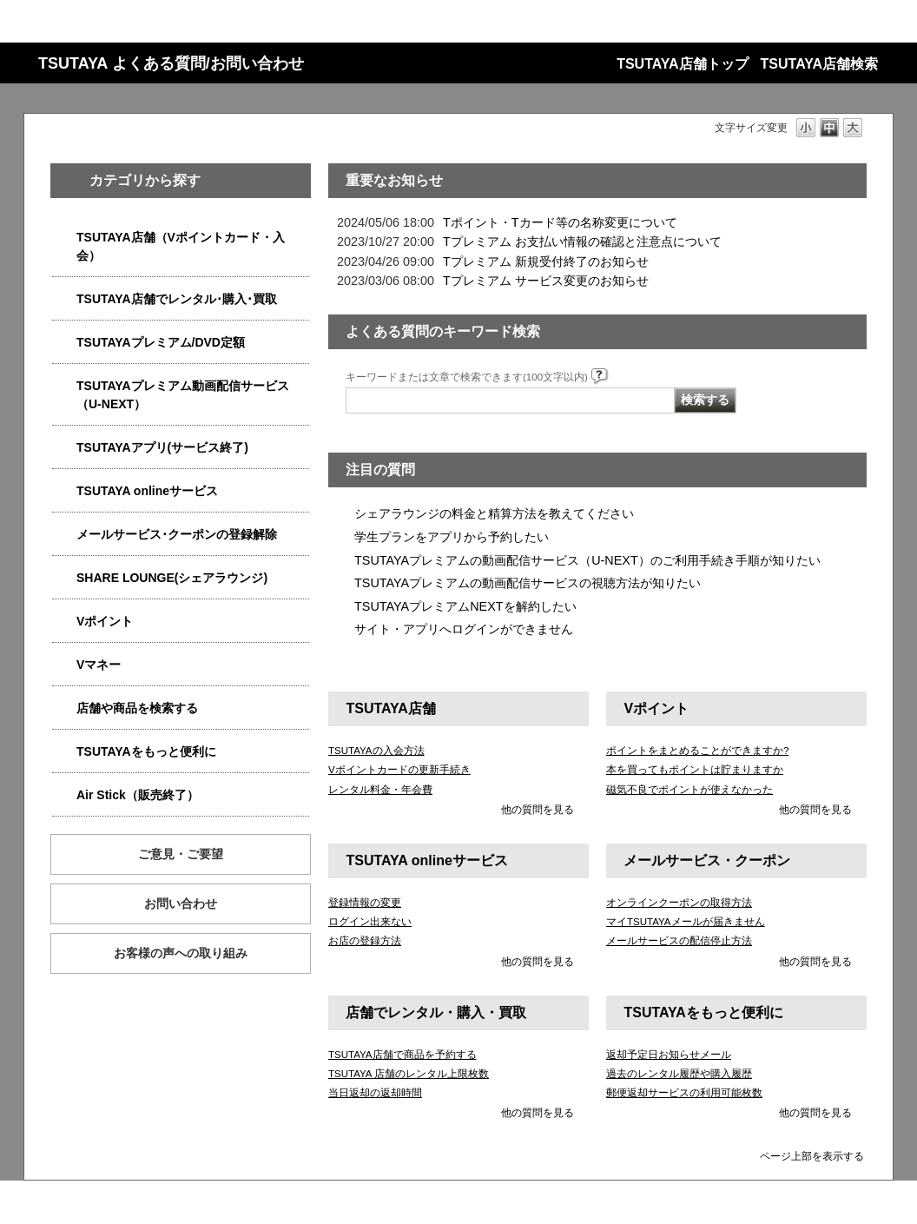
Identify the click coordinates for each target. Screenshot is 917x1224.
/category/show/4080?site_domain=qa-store (64, 535)
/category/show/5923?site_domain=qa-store (64, 386)
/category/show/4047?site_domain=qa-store (64, 237)
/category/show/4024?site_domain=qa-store (64, 752)
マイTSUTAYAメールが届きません (685, 921)
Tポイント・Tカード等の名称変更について (560, 222)
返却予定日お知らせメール (668, 1054)
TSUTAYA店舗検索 (819, 63)
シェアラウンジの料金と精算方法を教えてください (494, 513)
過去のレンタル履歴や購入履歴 (679, 1074)
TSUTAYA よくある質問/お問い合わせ (171, 63)
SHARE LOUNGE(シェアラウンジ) (171, 578)
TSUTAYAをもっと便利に (146, 751)
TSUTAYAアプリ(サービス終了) (162, 447)
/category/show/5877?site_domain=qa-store (64, 578)
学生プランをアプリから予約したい (451, 537)
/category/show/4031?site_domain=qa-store (64, 343)
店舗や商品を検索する (137, 708)
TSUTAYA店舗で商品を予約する (402, 1054)
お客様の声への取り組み (180, 953)
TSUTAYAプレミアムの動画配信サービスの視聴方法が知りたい (527, 583)
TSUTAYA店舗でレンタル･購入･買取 (176, 299)
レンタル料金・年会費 (380, 789)
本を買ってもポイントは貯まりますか (694, 769)
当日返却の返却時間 (375, 1093)
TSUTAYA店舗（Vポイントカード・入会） (180, 246)
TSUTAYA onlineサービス (147, 491)
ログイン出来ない (370, 921)
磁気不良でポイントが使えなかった (689, 789)
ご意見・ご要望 (180, 854)
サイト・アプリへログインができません (463, 629)
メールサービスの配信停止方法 (679, 941)
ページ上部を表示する (812, 1155)
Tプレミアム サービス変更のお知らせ (546, 281)
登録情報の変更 (364, 902)
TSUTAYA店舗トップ (682, 63)
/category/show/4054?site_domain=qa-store (64, 299)
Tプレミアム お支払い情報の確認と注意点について (582, 241)
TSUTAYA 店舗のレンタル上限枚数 (408, 1074)
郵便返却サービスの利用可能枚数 (684, 1093)
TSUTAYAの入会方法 (376, 750)
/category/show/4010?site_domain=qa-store (64, 491)
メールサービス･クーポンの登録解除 (176, 534)
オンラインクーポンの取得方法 (679, 902)
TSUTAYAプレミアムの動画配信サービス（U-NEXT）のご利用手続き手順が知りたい (587, 560)
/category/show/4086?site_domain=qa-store (64, 708)
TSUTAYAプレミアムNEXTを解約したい (465, 606)
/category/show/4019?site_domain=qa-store (64, 448)
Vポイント (104, 621)
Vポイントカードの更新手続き (399, 769)
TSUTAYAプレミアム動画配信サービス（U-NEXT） (182, 395)
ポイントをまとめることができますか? (697, 750)
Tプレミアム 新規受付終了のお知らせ (546, 261)
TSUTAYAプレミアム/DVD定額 (160, 342)
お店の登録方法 (364, 941)
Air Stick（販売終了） (137, 795)
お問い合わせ (180, 903)
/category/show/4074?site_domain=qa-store (64, 621)
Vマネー (98, 665)
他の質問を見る (537, 810)
